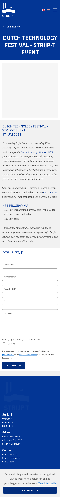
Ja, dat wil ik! (12, 343)
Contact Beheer (9, 461)
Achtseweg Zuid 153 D (12, 440)
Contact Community (11, 458)
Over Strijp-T (8, 418)
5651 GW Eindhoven (11, 443)
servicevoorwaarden (28, 354)
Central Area (50, 192)
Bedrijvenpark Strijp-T (12, 436)
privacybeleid (8, 354)
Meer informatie (47, 483)
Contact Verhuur (9, 454)
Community (13, 26)
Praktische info (9, 425)
